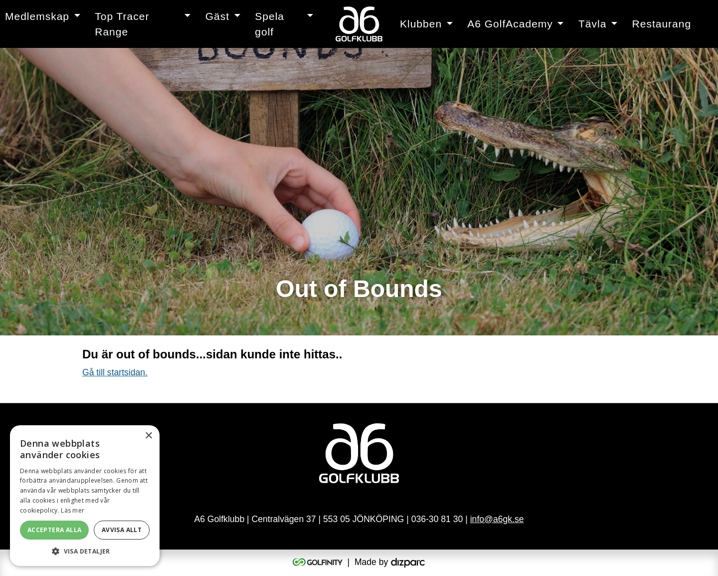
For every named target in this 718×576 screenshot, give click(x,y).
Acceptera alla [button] (54, 530)
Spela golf (269, 24)
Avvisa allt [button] (122, 530)
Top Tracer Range (122, 24)
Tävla (592, 23)
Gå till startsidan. (115, 372)
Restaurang (662, 23)
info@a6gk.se (497, 519)
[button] (85, 551)
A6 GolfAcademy (510, 23)
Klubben (421, 23)
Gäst (217, 16)
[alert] (85, 495)
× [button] (148, 436)
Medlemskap (37, 16)
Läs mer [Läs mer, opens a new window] (72, 510)
